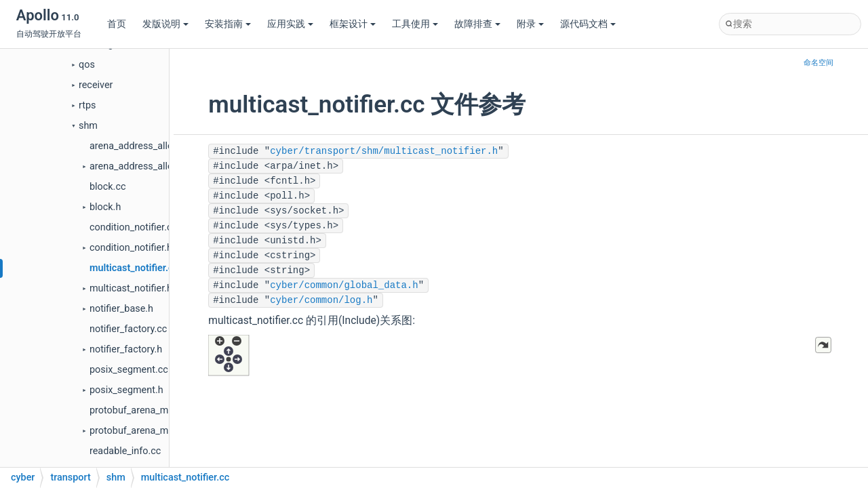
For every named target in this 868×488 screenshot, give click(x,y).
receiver (96, 85)
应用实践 (290, 24)
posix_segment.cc (129, 369)
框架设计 (353, 24)
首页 (116, 24)
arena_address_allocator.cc (149, 146)
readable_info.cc (125, 451)
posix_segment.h (126, 390)
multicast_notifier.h (131, 288)
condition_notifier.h (131, 247)
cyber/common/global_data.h (344, 285)
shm (88, 125)
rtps (87, 105)
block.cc (107, 186)
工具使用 (415, 24)
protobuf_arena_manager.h (147, 430)
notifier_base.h (121, 308)
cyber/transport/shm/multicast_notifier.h (384, 151)
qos (87, 64)
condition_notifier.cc (133, 227)
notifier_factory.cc (128, 329)
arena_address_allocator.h (146, 166)
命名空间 (818, 62)
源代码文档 (588, 24)
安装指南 (228, 24)
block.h (105, 207)
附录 (530, 24)
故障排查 (477, 24)
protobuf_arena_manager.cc (150, 410)
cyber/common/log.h (321, 300)
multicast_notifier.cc (134, 268)
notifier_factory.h (126, 349)
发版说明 (165, 24)
